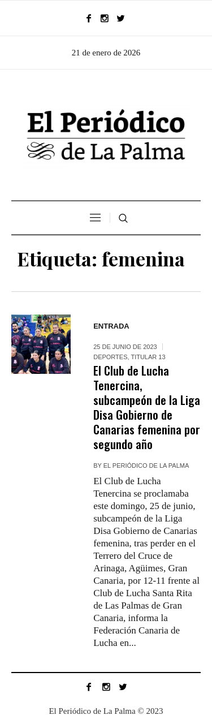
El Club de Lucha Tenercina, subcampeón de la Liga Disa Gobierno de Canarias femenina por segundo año (146, 407)
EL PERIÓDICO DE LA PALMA (146, 465)
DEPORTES (110, 357)
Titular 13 (148, 357)
